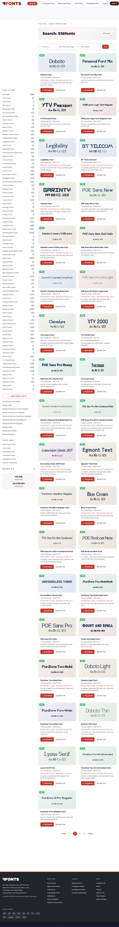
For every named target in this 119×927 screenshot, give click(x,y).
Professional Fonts (10, 302)
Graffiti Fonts (8, 225)
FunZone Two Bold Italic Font (94, 595)
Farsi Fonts (7, 204)
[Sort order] (90, 46)
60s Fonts (7, 102)
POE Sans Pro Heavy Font (51, 379)
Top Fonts (78, 3)
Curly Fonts (7, 171)
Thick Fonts (7, 356)
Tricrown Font (87, 379)
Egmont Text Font (89, 464)
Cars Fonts (7, 145)
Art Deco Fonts (9, 113)
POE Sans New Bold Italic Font (94, 247)
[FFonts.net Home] (12, 3)
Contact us (100, 883)
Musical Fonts (8, 284)
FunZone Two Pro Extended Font (96, 768)
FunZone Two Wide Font (51, 724)
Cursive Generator (10, 463)
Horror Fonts (8, 247)
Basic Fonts (7, 127)
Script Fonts (7, 331)
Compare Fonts (9, 455)
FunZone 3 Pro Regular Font (53, 812)
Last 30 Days (101, 899)
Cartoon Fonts (8, 149)
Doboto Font (46, 75)
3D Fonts (6, 94)
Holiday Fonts (8, 244)
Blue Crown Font (88, 508)
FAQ (98, 886)
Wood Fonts (7, 389)
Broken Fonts (8, 131)
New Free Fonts (64, 3)
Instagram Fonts (9, 459)
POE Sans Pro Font (48, 639)
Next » (91, 834)
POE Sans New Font (90, 204)
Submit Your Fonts (54, 902)
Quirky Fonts (8, 305)
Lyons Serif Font (47, 768)
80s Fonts (7, 105)
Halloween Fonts (9, 229)
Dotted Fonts (8, 185)
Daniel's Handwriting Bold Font (54, 291)
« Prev (63, 834)
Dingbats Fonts (9, 178)
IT (28, 913)
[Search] (32, 3)
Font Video (100, 896)
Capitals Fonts (8, 142)
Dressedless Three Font (51, 595)
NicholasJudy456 (93, 340)
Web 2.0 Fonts (8, 378)
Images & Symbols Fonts (12, 251)
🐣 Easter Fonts (48, 3)
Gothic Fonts (8, 222)
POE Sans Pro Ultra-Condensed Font (56, 551)
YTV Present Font (48, 119)
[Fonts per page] (67, 46)
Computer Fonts (9, 164)
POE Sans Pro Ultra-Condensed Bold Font (99, 420)
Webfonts (51, 896)
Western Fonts (8, 382)
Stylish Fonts (8, 345)
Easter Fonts (8, 193)
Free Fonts (42, 24)
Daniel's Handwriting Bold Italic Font (57, 420)
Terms (98, 890)
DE (9, 913)
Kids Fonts (7, 258)
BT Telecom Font (88, 160)
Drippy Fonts (8, 189)
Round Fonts (8, 320)
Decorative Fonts (9, 174)
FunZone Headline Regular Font (54, 508)
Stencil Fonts (8, 342)
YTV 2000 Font (88, 335)
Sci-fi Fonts (7, 327)
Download (47, 90)
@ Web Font (60, 90)
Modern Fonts (8, 276)
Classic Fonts (8, 156)
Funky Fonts (7, 215)
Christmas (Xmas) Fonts (12, 153)
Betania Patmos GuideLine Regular (17, 416)
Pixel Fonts (7, 298)
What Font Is (77, 883)
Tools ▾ (105, 4)
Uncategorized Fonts (11, 367)
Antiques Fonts (9, 109)
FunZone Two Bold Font (51, 680)
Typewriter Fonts (9, 364)
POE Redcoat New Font (91, 551)
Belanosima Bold (9, 431)
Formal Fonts (8, 211)
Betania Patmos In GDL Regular (15, 409)
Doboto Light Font (89, 680)
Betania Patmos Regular (13, 423)
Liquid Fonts (8, 262)
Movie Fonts (7, 280)
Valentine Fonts (9, 371)
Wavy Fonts (7, 375)
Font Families (52, 899)
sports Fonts (8, 338)
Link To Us (100, 893)
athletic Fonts (8, 124)
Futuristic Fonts (9, 218)
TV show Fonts (9, 360)
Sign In (114, 3)
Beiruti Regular (9, 434)
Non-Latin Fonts (9, 287)
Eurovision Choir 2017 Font (52, 464)
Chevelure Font (47, 335)
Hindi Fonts (7, 240)
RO (19, 913)
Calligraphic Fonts (10, 138)
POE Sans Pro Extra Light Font (94, 291)
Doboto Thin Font (89, 724)
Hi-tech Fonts (8, 236)
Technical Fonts (9, 349)
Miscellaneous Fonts (11, 273)
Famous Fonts (8, 196)
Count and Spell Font (90, 639)
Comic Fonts (8, 160)
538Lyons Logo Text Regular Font (96, 119)
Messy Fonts (8, 265)
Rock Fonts (7, 316)
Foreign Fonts (8, 207)
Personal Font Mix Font (91, 75)
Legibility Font (46, 160)
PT (32, 913)
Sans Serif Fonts (9, 324)
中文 (37, 913)
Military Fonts (8, 269)
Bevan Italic (7, 405)
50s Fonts (7, 98)
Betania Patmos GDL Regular (14, 420)
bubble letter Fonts (11, 134)
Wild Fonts (7, 385)
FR (24, 913)
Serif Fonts (7, 335)
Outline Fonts (8, 295)
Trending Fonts (92, 3)
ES (14, 913)
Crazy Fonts (7, 167)
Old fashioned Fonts (11, 291)
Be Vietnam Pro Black (11, 401)
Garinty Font (46, 204)
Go (105, 47)
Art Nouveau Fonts (10, 116)
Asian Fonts (7, 120)
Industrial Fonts (9, 255)
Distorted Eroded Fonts (12, 182)
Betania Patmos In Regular (13, 413)
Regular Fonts (8, 309)
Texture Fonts (8, 353)
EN (5, 913)
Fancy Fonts (7, 200)
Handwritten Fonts (10, 233)
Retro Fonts (7, 313)
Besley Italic (7, 427)
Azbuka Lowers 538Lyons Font (54, 247)
